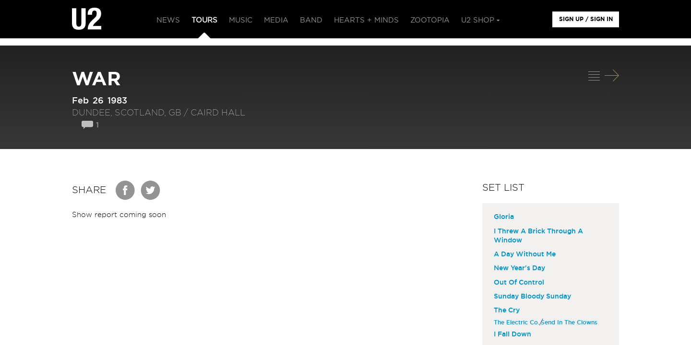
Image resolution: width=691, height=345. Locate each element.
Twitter (151, 190)
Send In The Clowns (570, 322)
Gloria (504, 217)
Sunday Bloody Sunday (532, 296)
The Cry (507, 310)
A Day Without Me (525, 254)
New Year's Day (519, 268)
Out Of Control (519, 282)
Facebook (126, 190)
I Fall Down (512, 334)
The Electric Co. (517, 322)
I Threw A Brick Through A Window (538, 236)
